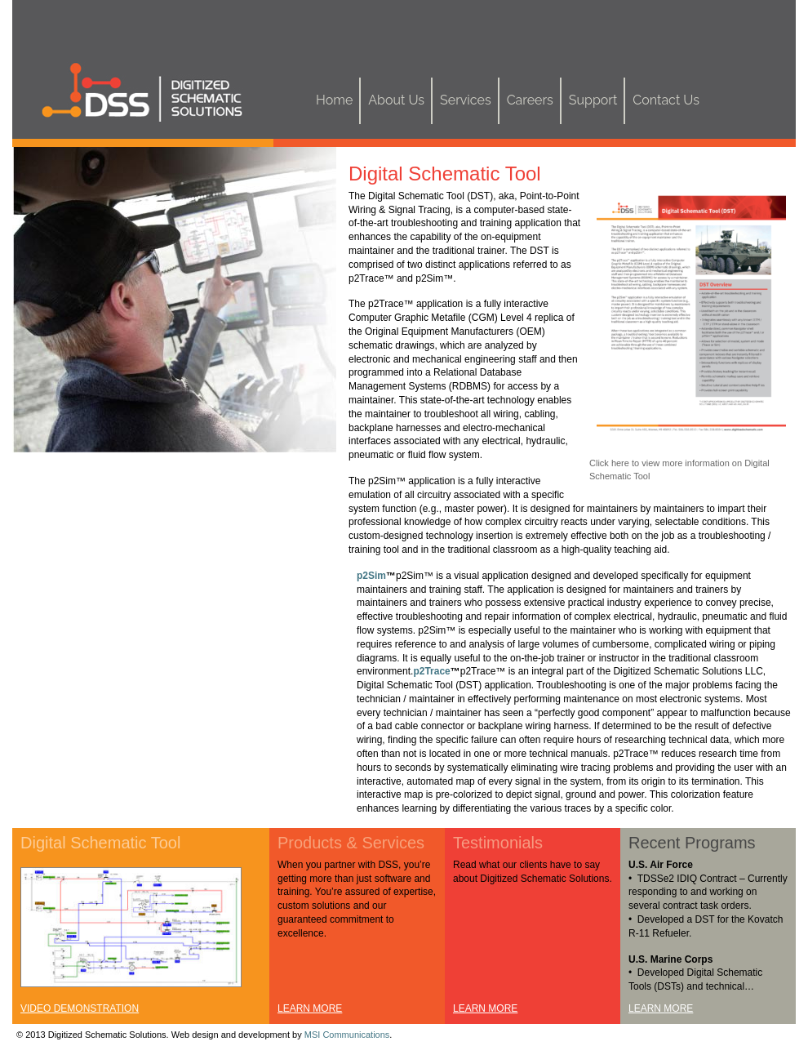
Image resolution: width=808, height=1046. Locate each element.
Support (593, 100)
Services (465, 100)
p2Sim (371, 575)
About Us (396, 100)
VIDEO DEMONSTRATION (79, 1008)
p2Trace (431, 671)
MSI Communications (347, 1034)
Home (334, 100)
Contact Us (666, 100)
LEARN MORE (309, 1008)
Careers (530, 100)
